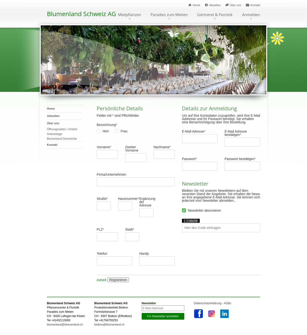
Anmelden (251, 15)
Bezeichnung (107, 125)
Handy (144, 253)
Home (194, 5)
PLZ (100, 229)
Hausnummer (125, 199)
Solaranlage (54, 134)
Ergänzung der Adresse (146, 202)
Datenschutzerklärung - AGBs (212, 303)
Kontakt (253, 5)
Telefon (102, 253)
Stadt (129, 229)
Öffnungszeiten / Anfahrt (62, 129)
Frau (124, 131)
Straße (102, 199)
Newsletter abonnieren (204, 210)
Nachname (162, 147)
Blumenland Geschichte (62, 138)
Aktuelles (213, 5)
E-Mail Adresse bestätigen (236, 133)
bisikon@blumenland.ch (109, 324)
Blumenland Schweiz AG (81, 13)
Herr (106, 131)
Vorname (104, 147)
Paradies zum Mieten (169, 15)
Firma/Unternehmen (111, 174)
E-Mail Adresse (194, 131)
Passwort (189, 159)
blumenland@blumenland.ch (65, 324)
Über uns (233, 5)
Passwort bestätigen (240, 159)
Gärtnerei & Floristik (214, 15)
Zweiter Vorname (131, 148)
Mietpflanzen (129, 15)
